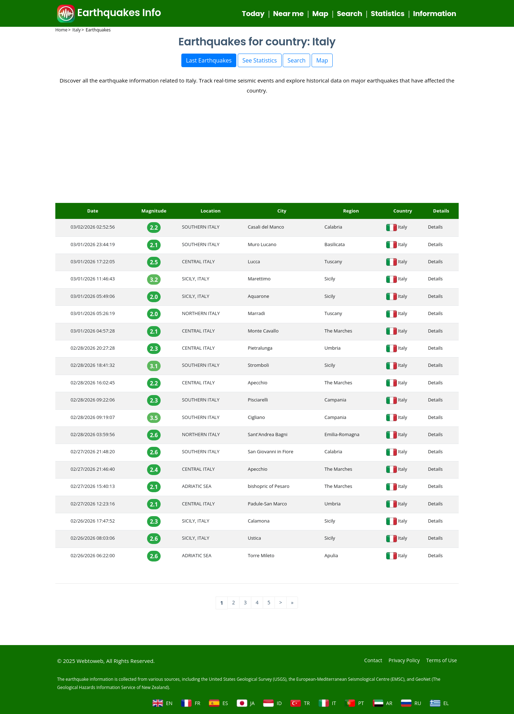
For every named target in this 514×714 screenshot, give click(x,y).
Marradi (256, 315)
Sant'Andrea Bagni (267, 436)
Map (320, 14)
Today (253, 14)
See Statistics (259, 62)
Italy (402, 228)
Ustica (254, 539)
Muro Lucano (262, 246)
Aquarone (258, 298)
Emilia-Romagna (341, 436)
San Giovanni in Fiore (270, 453)
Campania (335, 401)
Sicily (329, 280)
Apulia (331, 557)
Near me (288, 14)
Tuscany (333, 263)
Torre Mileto (261, 557)
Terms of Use (440, 660)
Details (435, 228)
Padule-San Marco (267, 505)
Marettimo (259, 280)
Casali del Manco (266, 228)
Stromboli (258, 367)
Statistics (387, 14)
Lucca (254, 263)
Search (349, 14)
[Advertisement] (257, 151)
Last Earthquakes (209, 62)
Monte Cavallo (263, 332)
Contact (368, 660)
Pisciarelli (258, 401)
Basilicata (334, 246)
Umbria (332, 349)
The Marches (338, 332)
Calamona (258, 522)
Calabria (333, 228)
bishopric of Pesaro (268, 488)
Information (434, 14)
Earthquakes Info (109, 14)
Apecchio (257, 384)
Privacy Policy (401, 660)
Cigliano (256, 419)
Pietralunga (260, 349)
